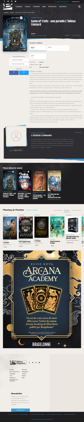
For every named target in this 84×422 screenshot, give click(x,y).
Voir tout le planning (31, 210)
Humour (12, 12)
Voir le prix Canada (76, 35)
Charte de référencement (69, 414)
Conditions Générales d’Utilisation (37, 414)
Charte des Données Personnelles (54, 414)
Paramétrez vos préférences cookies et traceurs (42, 419)
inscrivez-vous (20, 410)
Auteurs (27, 6)
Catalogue (19, 6)
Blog (44, 6)
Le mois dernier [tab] (58, 210)
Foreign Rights (76, 1)
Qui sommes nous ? (15, 371)
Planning (24, 369)
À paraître (36, 6)
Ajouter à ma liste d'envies (16, 63)
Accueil (11, 369)
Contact (24, 373)
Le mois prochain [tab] (76, 210)
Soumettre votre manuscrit (62, 1)
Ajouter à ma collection (16, 59)
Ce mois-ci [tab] (67, 210)
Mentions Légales (24, 414)
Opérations (63, 6)
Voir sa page (78, 132)
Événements (52, 6)
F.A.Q (11, 375)
